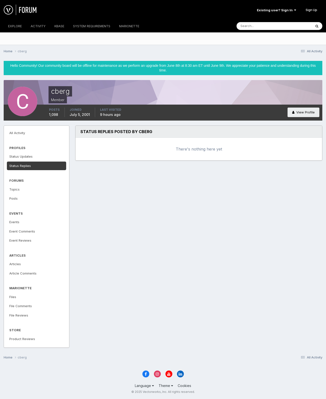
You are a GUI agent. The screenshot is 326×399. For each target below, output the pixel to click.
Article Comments (23, 273)
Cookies (184, 386)
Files (12, 297)
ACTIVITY (38, 26)
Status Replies (20, 166)
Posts (13, 198)
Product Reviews (22, 339)
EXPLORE (15, 26)
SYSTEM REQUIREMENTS (91, 26)
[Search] (258, 26)
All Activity (17, 133)
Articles (15, 264)
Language (144, 386)
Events (14, 222)
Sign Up (311, 10)
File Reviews (18, 315)
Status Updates (21, 156)
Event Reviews (20, 240)
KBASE (59, 26)
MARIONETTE (129, 26)
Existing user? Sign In (276, 10)
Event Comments (22, 231)
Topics (14, 189)
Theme (166, 386)
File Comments (20, 306)
